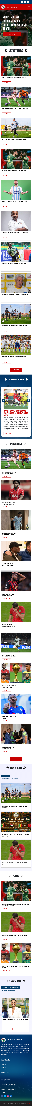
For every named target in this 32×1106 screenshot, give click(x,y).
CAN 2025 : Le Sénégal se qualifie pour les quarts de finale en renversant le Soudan (15, 905)
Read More (12, 34)
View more (16, 369)
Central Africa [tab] (5, 776)
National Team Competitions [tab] (10, 993)
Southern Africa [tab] (6, 778)
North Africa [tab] (22, 776)
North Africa (4, 1070)
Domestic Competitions (6, 1087)
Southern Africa (5, 1072)
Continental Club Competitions (8, 1084)
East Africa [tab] (14, 776)
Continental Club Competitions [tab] (10, 987)
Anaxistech (28, 1103)
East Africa (3, 1067)
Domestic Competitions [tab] (8, 990)
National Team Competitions (7, 1089)
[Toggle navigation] (29, 7)
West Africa (4, 1075)
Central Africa (4, 1064)
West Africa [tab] (15, 778)
